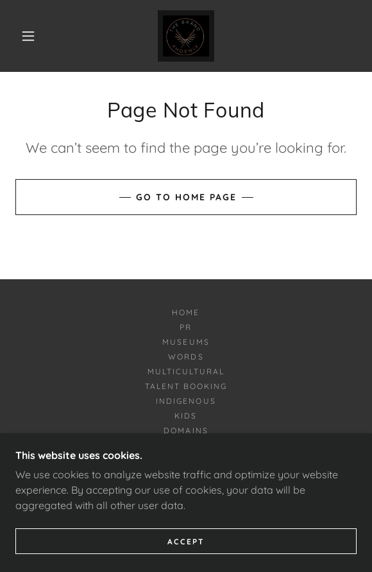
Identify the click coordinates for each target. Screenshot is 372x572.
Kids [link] (185, 415)
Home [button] (185, 312)
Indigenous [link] (186, 401)
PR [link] (186, 327)
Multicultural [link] (186, 371)
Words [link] (185, 356)
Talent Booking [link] (186, 386)
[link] (186, 36)
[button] (32, 36)
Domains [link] (186, 430)
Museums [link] (185, 342)
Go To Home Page (186, 197)
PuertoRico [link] (185, 445)
